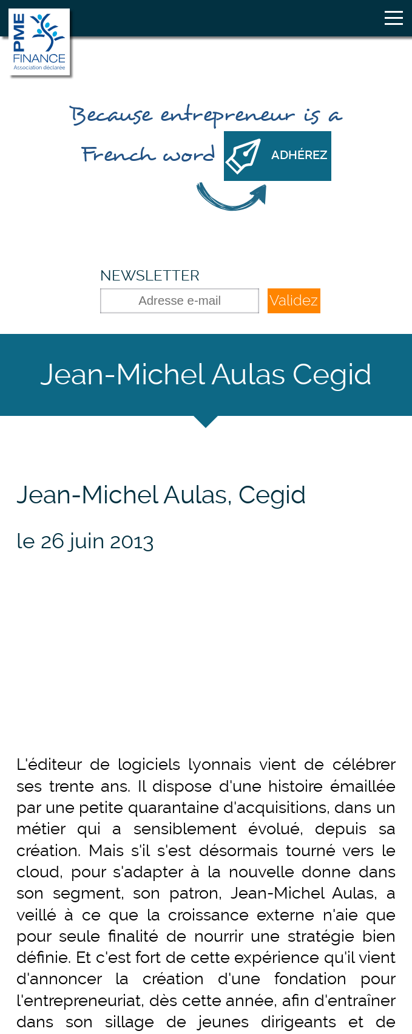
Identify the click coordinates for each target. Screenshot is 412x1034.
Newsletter (150, 275)
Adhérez (299, 155)
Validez (293, 300)
